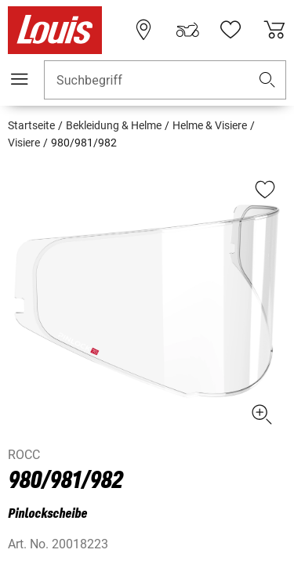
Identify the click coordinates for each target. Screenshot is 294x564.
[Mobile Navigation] (19, 79)
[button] (267, 80)
